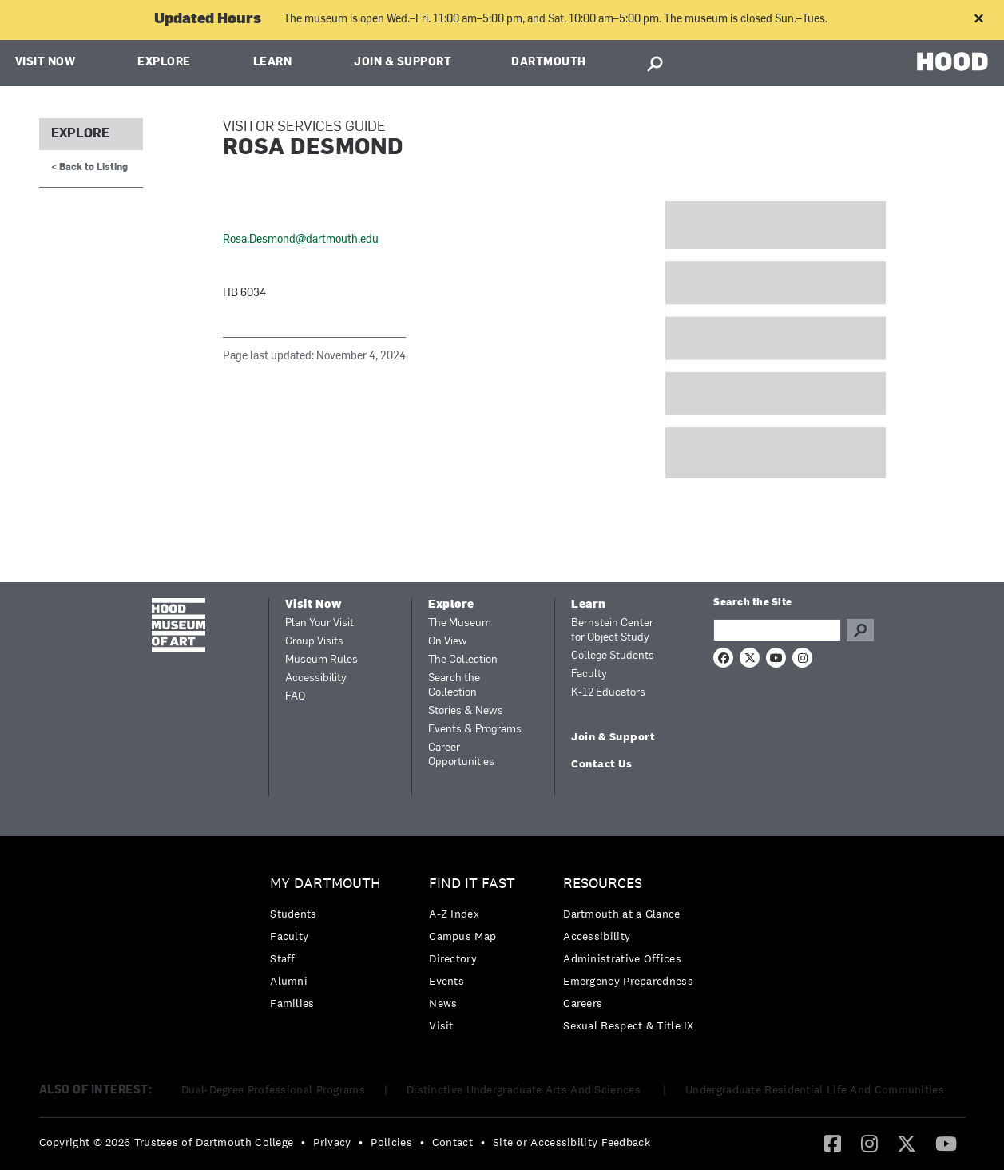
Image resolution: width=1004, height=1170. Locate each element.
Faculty (589, 674)
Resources (602, 883)
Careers (582, 1003)
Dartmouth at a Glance (621, 913)
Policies (391, 1142)
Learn (272, 63)
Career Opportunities (461, 755)
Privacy (332, 1142)
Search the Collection (454, 685)
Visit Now (45, 63)
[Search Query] (777, 630)
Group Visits (314, 642)
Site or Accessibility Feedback (571, 1142)
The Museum (459, 623)
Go (860, 630)
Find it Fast (472, 883)
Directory (453, 958)
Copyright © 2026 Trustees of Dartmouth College (166, 1142)
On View (447, 642)
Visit (441, 1025)
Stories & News (465, 711)
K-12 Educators (608, 693)
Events (446, 981)
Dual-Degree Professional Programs (273, 1089)
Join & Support (402, 63)
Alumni (289, 981)
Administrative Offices (622, 958)
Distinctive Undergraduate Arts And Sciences (525, 1089)
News (443, 1003)
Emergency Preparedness (628, 981)
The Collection (463, 660)
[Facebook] (832, 1143)
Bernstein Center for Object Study (612, 630)
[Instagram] (869, 1143)
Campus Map (462, 936)
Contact (452, 1142)
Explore (164, 63)
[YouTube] (946, 1143)
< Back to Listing (89, 168)
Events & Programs (475, 730)
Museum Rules (321, 660)
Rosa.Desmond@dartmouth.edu (301, 240)
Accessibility (316, 678)
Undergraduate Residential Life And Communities (814, 1089)
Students (293, 913)
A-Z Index (454, 913)
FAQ (295, 697)
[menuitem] (329, 947)
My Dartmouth (325, 883)
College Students (612, 656)
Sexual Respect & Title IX (628, 1025)
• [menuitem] (303, 1142)
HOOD (952, 61)
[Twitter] (906, 1143)
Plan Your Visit (319, 623)
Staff (283, 958)
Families (292, 1003)
